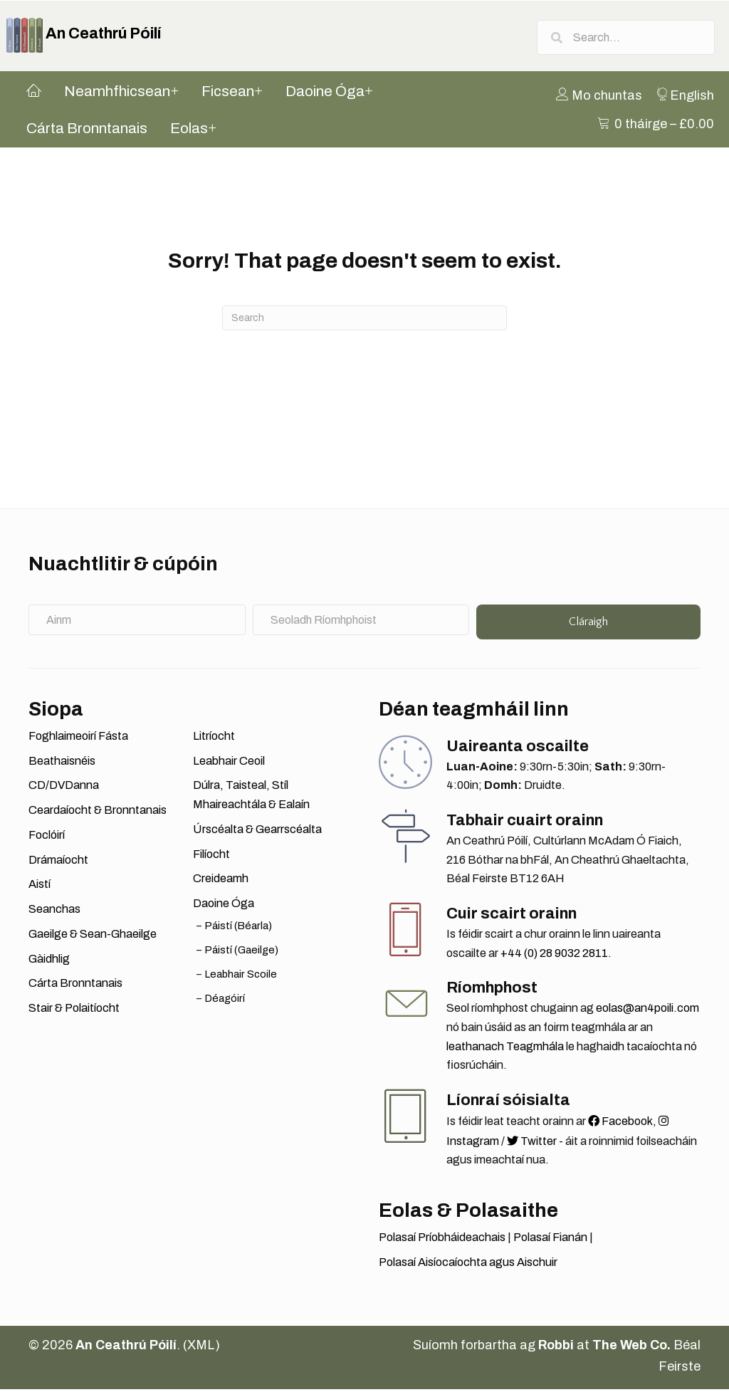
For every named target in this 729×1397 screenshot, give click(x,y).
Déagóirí (225, 1006)
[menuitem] (607, 103)
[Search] (364, 326)
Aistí (39, 892)
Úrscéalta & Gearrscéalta (257, 837)
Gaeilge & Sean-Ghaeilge (92, 942)
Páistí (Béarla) (238, 933)
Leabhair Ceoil (229, 769)
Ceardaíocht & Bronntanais (97, 818)
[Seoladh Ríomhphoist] (361, 627)
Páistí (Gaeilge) (241, 957)
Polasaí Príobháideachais (442, 1245)
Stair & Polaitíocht (74, 1016)
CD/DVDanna (63, 794)
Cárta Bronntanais (75, 991)
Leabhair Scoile (241, 982)
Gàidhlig (49, 967)
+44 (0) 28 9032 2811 (554, 961)
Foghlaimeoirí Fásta (78, 744)
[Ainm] (137, 627)
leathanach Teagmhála (505, 1054)
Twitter (532, 1149)
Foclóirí (46, 843)
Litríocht (214, 744)
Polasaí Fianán (550, 1245)
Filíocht (211, 862)
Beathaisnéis (61, 769)
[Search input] (626, 39)
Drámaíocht (58, 868)
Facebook (620, 1129)
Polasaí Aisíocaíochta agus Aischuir (468, 1270)
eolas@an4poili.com (647, 1016)
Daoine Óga (223, 912)
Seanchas (54, 917)
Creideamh (220, 887)
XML (201, 1353)
